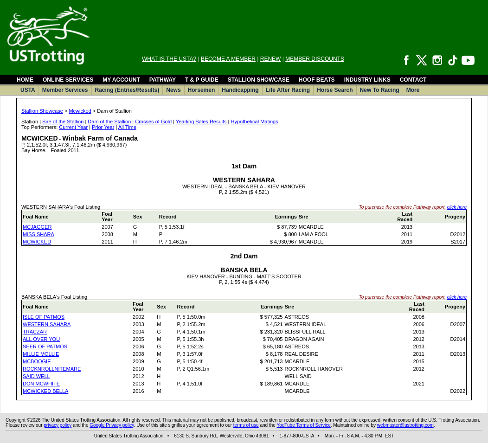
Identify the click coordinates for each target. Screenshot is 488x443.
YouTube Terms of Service (303, 425)
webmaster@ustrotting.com (405, 425)
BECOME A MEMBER (228, 59)
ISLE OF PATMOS (43, 317)
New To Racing (379, 90)
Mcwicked (80, 111)
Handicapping (240, 90)
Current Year (73, 127)
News (173, 90)
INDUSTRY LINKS (367, 80)
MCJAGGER (37, 227)
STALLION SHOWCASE (258, 80)
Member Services (65, 90)
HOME (25, 80)
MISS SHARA (38, 234)
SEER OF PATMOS (45, 346)
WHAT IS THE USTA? (169, 59)
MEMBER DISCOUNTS (314, 59)
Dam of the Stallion (109, 121)
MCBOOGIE (37, 361)
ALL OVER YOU (41, 339)
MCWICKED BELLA (45, 391)
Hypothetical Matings (254, 121)
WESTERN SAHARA (47, 324)
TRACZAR (35, 331)
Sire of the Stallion (62, 121)
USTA (27, 90)
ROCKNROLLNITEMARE (52, 369)
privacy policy (57, 425)
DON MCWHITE (41, 383)
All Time (127, 127)
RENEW (270, 59)
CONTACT (413, 80)
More (413, 90)
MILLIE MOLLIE (41, 354)
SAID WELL (36, 376)
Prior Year (103, 127)
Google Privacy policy (112, 425)
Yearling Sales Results (201, 121)
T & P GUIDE (201, 80)
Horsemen (201, 90)
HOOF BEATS (317, 80)
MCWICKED (37, 241)
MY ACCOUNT (121, 80)
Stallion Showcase (42, 111)
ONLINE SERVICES (68, 80)
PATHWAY (162, 80)
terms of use (246, 425)
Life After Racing (288, 90)
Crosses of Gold (153, 121)
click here (457, 207)
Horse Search (335, 90)
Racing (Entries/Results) (127, 90)
